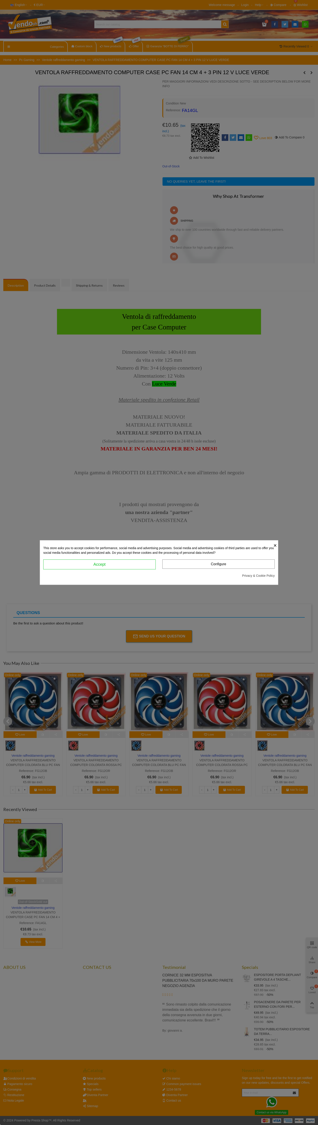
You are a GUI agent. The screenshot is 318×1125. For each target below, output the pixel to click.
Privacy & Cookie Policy (258, 575)
